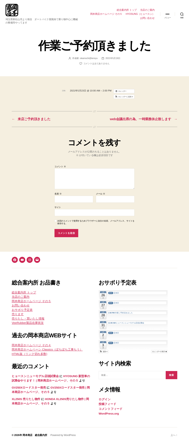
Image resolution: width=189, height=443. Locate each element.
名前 (58, 194)
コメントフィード (111, 408)
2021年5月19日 (112, 58)
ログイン (105, 399)
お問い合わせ (147, 18)
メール (100, 194)
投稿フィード (107, 404)
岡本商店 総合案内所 (35, 435)
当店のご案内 (147, 10)
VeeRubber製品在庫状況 (28, 322)
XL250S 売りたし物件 (26, 399)
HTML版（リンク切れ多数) (29, 353)
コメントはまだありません (96, 63)
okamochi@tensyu (89, 58)
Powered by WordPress (63, 435)
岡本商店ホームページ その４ (31, 345)
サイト (57, 207)
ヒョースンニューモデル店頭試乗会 (35, 376)
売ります (18, 314)
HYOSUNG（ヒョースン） (140, 14)
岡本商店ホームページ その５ (106, 14)
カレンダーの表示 (159, 352)
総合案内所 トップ (127, 10)
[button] (124, 97)
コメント (60, 166)
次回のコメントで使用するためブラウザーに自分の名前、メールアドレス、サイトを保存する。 (96, 222)
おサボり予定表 (22, 309)
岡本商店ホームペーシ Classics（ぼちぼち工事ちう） (47, 349)
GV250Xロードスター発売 (29, 387)
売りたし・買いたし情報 (28, 318)
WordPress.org (109, 413)
